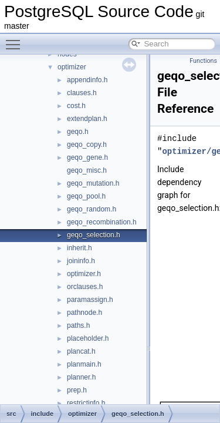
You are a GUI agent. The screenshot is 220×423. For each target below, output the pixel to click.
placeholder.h (88, 338)
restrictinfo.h (86, 403)
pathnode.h (84, 312)
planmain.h (84, 364)
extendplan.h (87, 119)
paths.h (78, 325)
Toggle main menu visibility (16, 39)
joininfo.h (81, 261)
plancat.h (81, 351)
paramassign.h (90, 300)
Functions (203, 61)
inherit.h (79, 248)
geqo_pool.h (86, 196)
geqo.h (78, 131)
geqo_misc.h (87, 170)
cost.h (76, 106)
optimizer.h (84, 274)
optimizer (71, 67)
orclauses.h (85, 287)
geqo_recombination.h (102, 222)
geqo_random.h (91, 209)
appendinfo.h (87, 80)
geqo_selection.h (93, 235)
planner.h (81, 377)
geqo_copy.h (87, 144)
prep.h (77, 390)
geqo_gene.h (87, 157)
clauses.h (82, 93)
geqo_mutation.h (93, 183)
